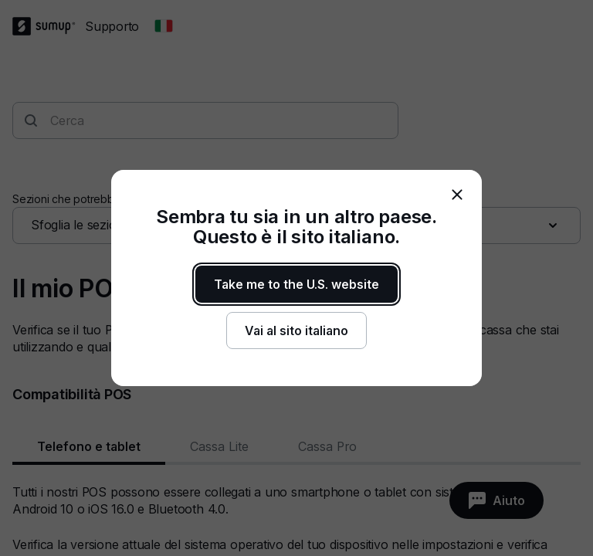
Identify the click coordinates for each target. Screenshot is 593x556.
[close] (457, 194)
